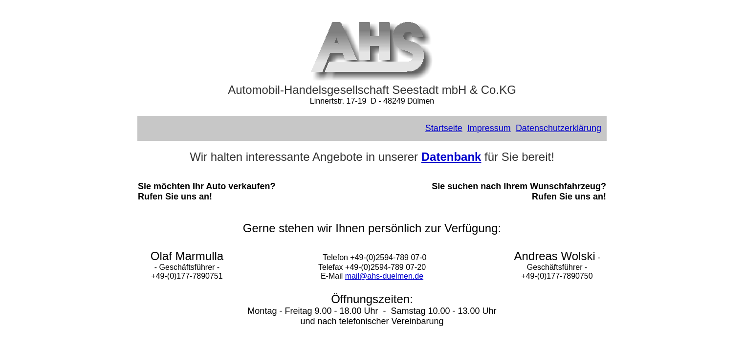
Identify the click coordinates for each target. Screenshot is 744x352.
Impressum (489, 128)
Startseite (443, 128)
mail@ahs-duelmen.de (384, 276)
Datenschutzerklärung (558, 128)
